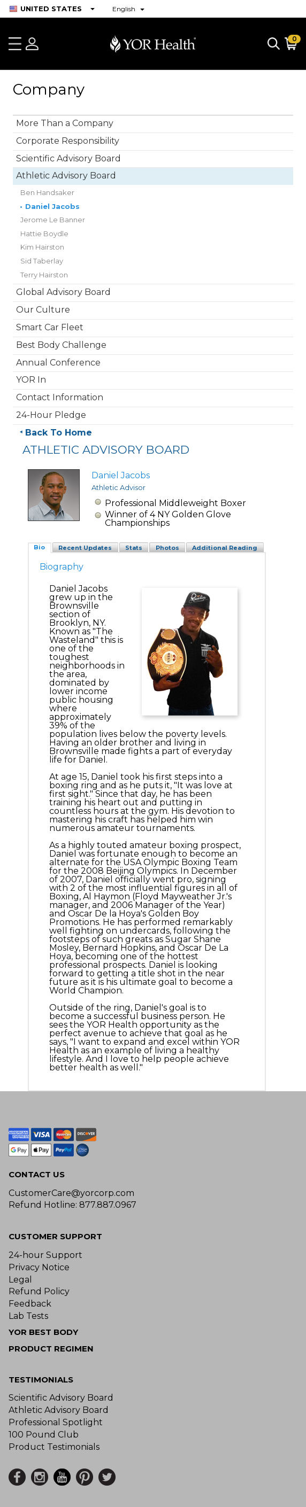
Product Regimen (51, 1348)
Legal (20, 1280)
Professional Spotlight (56, 1422)
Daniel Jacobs (52, 206)
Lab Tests (28, 1316)
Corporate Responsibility (67, 141)
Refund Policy (39, 1291)
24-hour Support (45, 1255)
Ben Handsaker (47, 192)
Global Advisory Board (63, 292)
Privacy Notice (39, 1267)
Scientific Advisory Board (68, 158)
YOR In (31, 380)
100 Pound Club (44, 1435)
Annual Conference (58, 363)
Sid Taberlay (41, 261)
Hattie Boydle (44, 233)
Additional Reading (224, 547)
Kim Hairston (42, 247)
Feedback (30, 1304)
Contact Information (59, 397)
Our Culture (43, 310)
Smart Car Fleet (49, 327)
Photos (167, 547)
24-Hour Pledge (51, 415)
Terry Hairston (44, 274)
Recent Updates (85, 547)
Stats (133, 547)
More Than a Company (64, 123)
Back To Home (58, 433)
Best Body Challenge (61, 345)
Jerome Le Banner (52, 219)
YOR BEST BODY (43, 1332)
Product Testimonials (54, 1447)
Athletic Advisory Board (66, 175)
